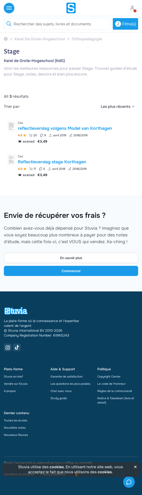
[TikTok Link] (17, 347)
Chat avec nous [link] (60, 391)
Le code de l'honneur (111, 384)
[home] (71, 8)
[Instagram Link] (8, 347)
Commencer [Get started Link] (71, 271)
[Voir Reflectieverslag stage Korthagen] (71, 165)
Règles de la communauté (114, 391)
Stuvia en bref (13, 376)
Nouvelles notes (15, 428)
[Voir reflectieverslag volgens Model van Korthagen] (71, 131)
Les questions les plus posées (70, 384)
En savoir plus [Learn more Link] (71, 258)
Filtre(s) (125, 24)
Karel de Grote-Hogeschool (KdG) (34, 60)
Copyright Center (109, 376)
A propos (10, 391)
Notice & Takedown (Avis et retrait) (115, 400)
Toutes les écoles (15, 420)
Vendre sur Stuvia (16, 384)
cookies (57, 466)
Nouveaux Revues (16, 435)
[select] (118, 106)
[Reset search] (9, 24)
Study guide (58, 398)
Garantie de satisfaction (66, 376)
